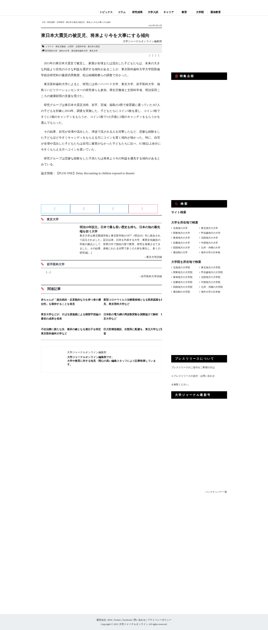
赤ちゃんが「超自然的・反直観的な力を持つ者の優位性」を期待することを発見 (71, 301)
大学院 (200, 12)
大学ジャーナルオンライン (133, 624)
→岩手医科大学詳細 (150, 276)
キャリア (168, 12)
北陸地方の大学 (209, 237)
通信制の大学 (180, 252)
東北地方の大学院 (210, 267)
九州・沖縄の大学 (210, 247)
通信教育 (215, 12)
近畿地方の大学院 (182, 282)
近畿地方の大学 (181, 242)
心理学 (71, 46)
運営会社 (101, 619)
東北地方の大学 (209, 228)
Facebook (127, 619)
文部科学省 (81, 46)
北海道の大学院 (181, 267)
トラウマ (49, 46)
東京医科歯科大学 (79, 51)
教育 (184, 12)
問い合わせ (140, 619)
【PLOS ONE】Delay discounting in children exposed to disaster (95, 173)
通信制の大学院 (181, 291)
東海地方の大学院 (182, 277)
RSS (110, 619)
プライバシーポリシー (159, 619)
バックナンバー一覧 (216, 491)
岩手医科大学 (51, 51)
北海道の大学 (180, 228)
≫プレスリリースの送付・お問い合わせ (193, 376)
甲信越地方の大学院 (212, 272)
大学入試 (153, 12)
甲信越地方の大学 (210, 232)
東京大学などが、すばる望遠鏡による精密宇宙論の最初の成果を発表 (71, 316)
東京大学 (94, 51)
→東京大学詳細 (153, 257)
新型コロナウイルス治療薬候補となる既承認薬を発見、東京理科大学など (133, 301)
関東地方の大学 (181, 232)
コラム (122, 12)
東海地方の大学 (181, 237)
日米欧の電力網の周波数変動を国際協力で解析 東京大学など (133, 316)
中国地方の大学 (209, 242)
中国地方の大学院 (210, 282)
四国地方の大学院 (182, 287)
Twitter (117, 619)
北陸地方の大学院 (210, 277)
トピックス (106, 12)
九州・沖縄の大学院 (212, 287)
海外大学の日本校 (210, 252)
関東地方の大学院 (182, 272)
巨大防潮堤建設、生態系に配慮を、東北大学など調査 (133, 331)
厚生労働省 (60, 46)
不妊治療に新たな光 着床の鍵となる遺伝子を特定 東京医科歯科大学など (71, 331)
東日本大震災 (94, 46)
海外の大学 (64, 51)
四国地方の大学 (181, 247)
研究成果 (137, 12)
